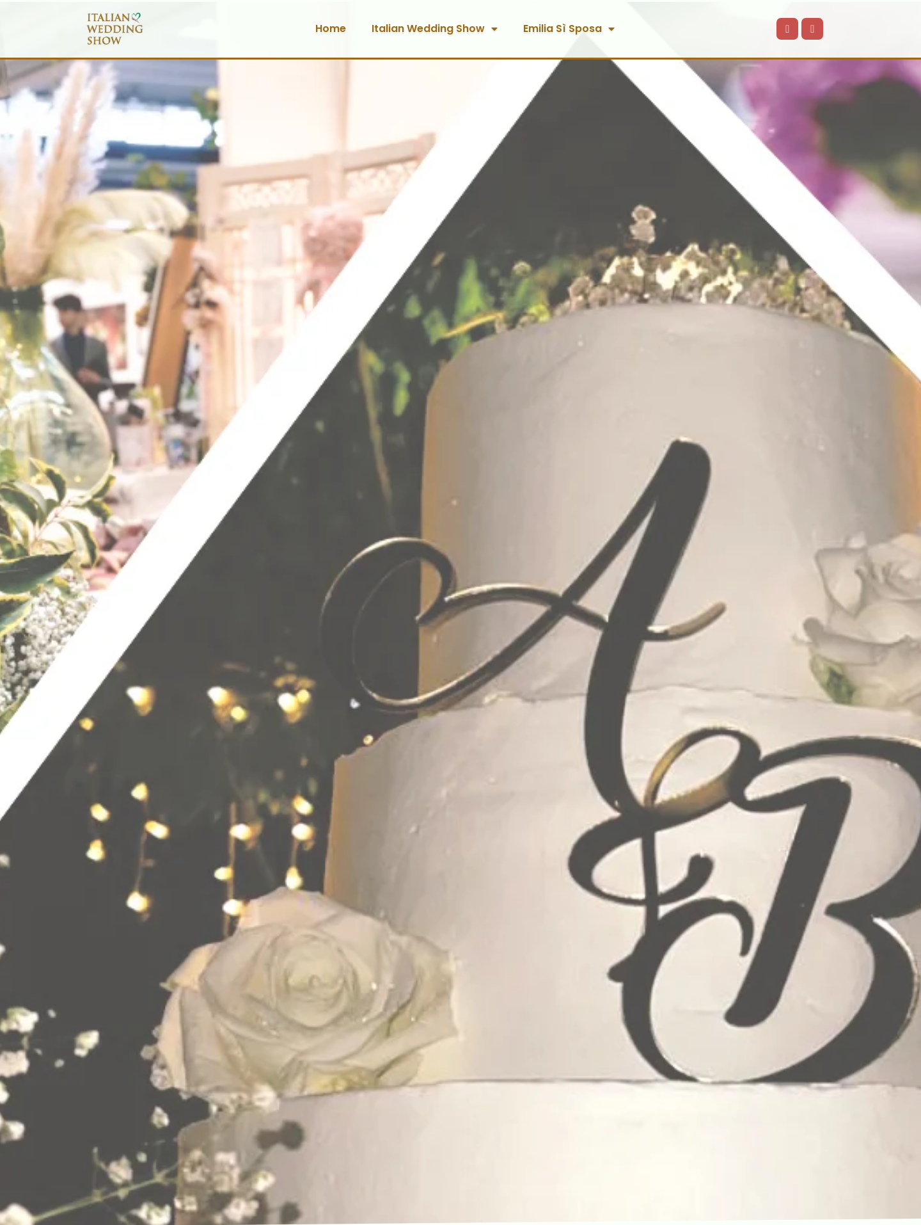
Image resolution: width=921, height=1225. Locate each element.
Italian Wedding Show (435, 28)
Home (330, 28)
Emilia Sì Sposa (569, 28)
